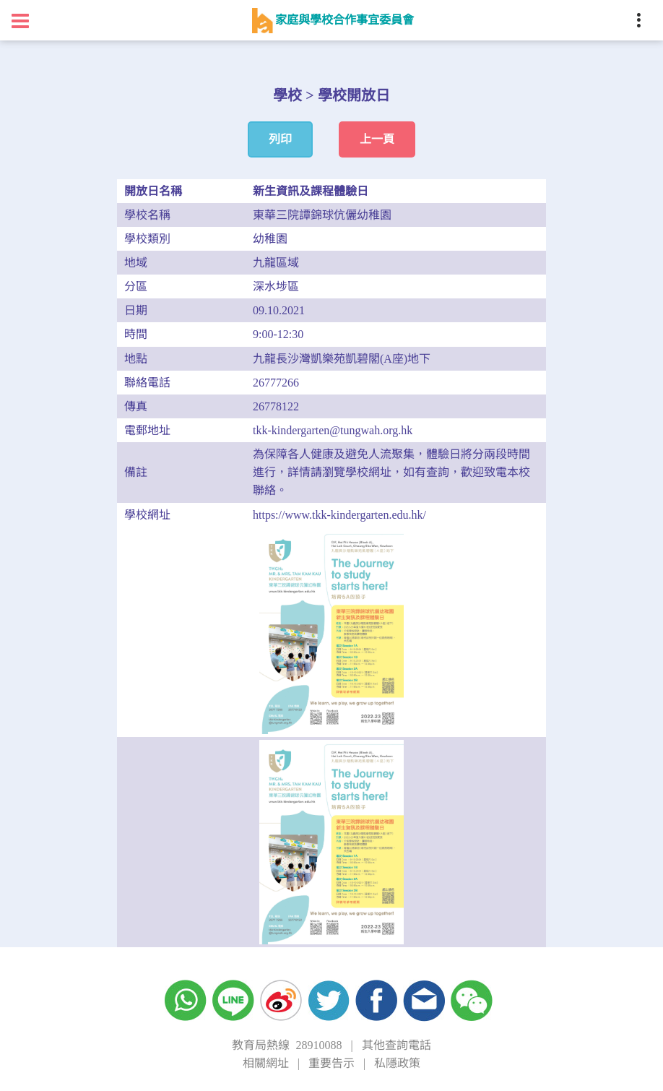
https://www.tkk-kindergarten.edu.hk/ (339, 515)
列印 (280, 139)
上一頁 (377, 139)
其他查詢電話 (396, 1045)
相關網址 (266, 1063)
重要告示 (331, 1063)
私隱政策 (397, 1063)
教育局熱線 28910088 (287, 1045)
